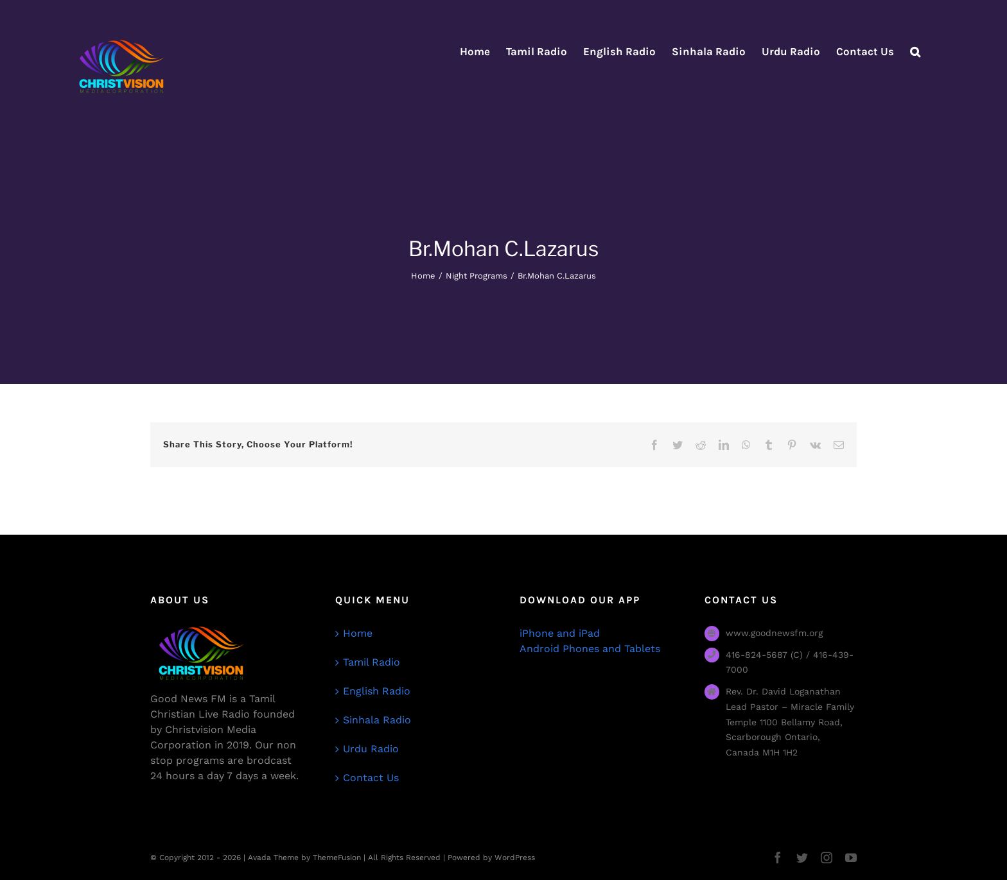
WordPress (515, 857)
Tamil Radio (371, 662)
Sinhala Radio (377, 720)
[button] (915, 51)
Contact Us (371, 778)
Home (357, 633)
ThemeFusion (337, 857)
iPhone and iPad (560, 633)
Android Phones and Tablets (590, 649)
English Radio (376, 691)
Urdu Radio (371, 749)
